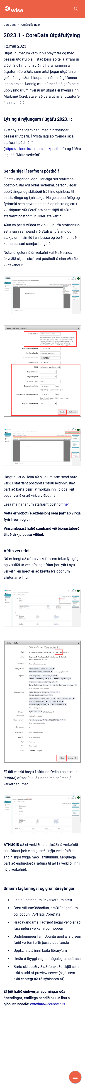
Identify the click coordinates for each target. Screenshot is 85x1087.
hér (66, 504)
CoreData (10, 24)
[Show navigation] (75, 1077)
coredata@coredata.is (47, 1004)
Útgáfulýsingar (30, 24)
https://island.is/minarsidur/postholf (34, 149)
